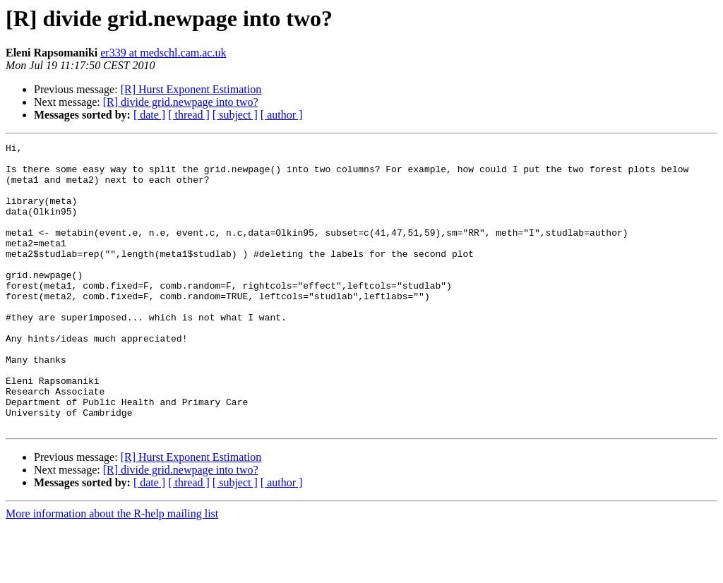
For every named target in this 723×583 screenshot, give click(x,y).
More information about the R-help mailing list (112, 571)
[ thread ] (189, 115)
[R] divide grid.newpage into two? (180, 102)
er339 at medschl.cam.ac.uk (163, 53)
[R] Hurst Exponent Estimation (191, 89)
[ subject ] (235, 115)
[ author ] (282, 115)
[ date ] (149, 115)
